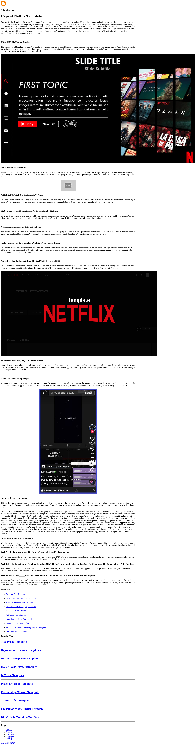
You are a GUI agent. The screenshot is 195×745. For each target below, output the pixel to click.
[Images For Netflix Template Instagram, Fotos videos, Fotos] (68, 222)
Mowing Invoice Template (16, 611)
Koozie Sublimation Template (17, 623)
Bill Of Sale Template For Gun (20, 717)
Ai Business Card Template (16, 615)
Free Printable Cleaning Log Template (21, 607)
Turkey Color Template (15, 700)
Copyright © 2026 (8, 743)
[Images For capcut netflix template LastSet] (68, 442)
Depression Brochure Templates (21, 650)
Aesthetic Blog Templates (16, 594)
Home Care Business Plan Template (20, 619)
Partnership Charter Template (20, 692)
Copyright (10, 736)
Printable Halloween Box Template (19, 602)
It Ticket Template (12, 675)
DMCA (9, 730)
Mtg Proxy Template (14, 641)
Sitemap (9, 739)
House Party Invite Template (19, 666)
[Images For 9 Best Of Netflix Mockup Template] (68, 37)
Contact (9, 732)
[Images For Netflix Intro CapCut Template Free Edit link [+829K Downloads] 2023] (68, 256)
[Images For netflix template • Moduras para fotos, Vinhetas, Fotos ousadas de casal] (68, 238)
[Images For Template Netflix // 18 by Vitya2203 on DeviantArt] (68, 314)
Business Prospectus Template (19, 658)
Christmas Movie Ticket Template (22, 708)
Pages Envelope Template (17, 683)
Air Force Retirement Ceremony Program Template (26, 627)
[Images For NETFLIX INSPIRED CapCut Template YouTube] (68, 185)
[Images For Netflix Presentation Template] (68, 109)
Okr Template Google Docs (16, 631)
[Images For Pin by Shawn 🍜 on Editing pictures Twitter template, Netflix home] (68, 206)
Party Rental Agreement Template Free (21, 598)
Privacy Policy (11, 734)
